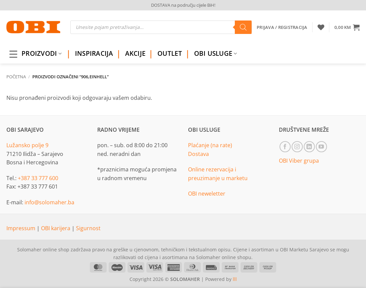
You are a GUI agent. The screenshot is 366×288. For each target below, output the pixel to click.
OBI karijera (56, 228)
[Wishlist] (321, 27)
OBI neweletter (206, 193)
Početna (16, 77)
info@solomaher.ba (49, 202)
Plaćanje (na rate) (210, 145)
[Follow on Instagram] (297, 146)
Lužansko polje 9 (27, 145)
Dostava (198, 154)
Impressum (21, 228)
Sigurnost (88, 228)
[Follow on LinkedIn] (309, 146)
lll (235, 279)
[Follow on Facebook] (285, 146)
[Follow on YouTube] (321, 146)
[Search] (243, 27)
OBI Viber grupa (299, 160)
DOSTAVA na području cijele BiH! (183, 5)
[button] (347, 27)
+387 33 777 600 (38, 178)
